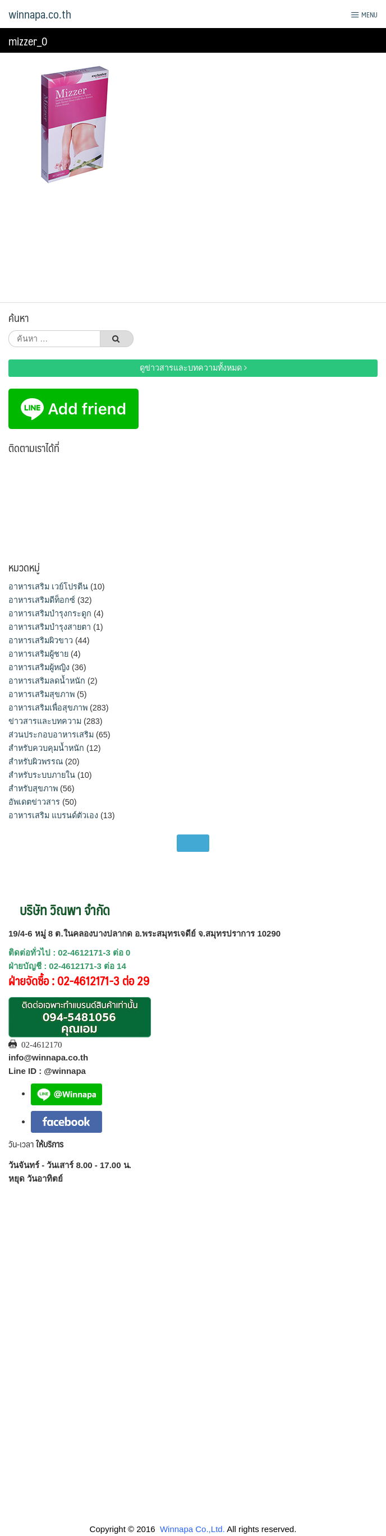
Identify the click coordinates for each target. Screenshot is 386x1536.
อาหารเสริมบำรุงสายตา (49, 626)
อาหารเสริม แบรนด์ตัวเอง (53, 815)
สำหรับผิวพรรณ (35, 761)
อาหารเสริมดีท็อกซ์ (41, 600)
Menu (364, 14)
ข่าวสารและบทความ (44, 721)
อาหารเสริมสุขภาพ (41, 694)
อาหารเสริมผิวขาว (40, 640)
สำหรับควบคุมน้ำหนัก (46, 748)
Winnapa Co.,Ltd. (192, 1529)
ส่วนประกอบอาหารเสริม (51, 734)
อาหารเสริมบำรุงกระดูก (49, 613)
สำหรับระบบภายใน (41, 775)
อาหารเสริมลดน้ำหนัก (46, 680)
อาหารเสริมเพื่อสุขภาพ (48, 707)
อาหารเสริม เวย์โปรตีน (48, 586)
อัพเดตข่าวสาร (34, 801)
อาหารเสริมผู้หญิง (39, 667)
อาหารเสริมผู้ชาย (38, 653)
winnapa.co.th (39, 14)
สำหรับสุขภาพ (33, 788)
